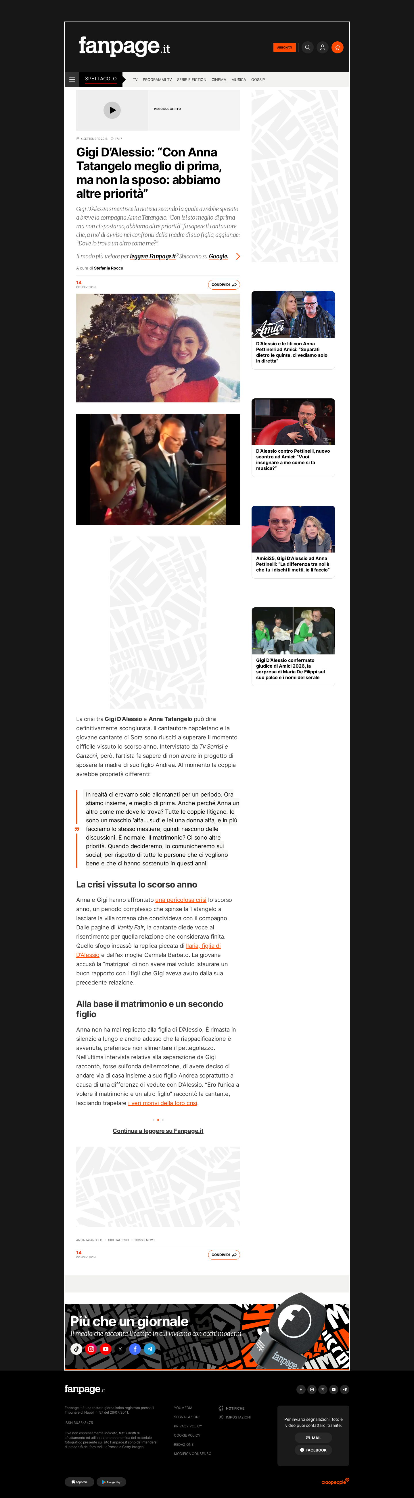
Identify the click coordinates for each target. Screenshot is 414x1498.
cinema (219, 79)
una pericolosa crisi (180, 899)
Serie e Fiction (191, 79)
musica (238, 79)
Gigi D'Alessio (118, 1240)
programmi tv (157, 79)
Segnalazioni (187, 1417)
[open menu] (72, 79)
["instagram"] (93, 1349)
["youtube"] (109, 1349)
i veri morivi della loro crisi (162, 1103)
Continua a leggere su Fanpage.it (158, 1130)
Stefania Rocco (108, 268)
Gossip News (144, 1240)
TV (135, 79)
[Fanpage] (85, 1389)
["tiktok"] (77, 1349)
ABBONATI (284, 47)
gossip (258, 79)
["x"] (125, 1349)
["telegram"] (157, 1349)
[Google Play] (111, 1482)
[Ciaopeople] (335, 1483)
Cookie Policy (187, 1435)
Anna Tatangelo (89, 1240)
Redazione (183, 1444)
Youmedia (183, 1408)
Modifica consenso (192, 1454)
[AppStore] (79, 1482)
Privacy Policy (188, 1426)
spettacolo (101, 79)
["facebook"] (141, 1349)
